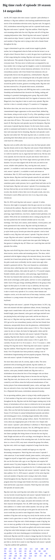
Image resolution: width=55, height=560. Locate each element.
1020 (20, 551)
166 (45, 555)
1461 (5, 553)
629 (36, 555)
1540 (30, 553)
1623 (10, 553)
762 (5, 551)
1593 (36, 553)
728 (35, 551)
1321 (25, 548)
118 (15, 551)
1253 (20, 548)
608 (14, 558)
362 (25, 553)
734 (29, 558)
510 (5, 555)
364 (21, 555)
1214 (30, 555)
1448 (42, 548)
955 (50, 555)
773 (40, 555)
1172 (31, 548)
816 (15, 548)
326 (47, 548)
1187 (24, 558)
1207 (44, 551)
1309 (5, 548)
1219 (36, 548)
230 (10, 548)
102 (25, 551)
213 (19, 558)
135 (16, 553)
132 (46, 553)
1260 (15, 555)
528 (5, 558)
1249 (10, 555)
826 (25, 555)
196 (30, 551)
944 (40, 551)
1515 (10, 551)
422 (10, 558)
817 (21, 553)
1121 (41, 553)
